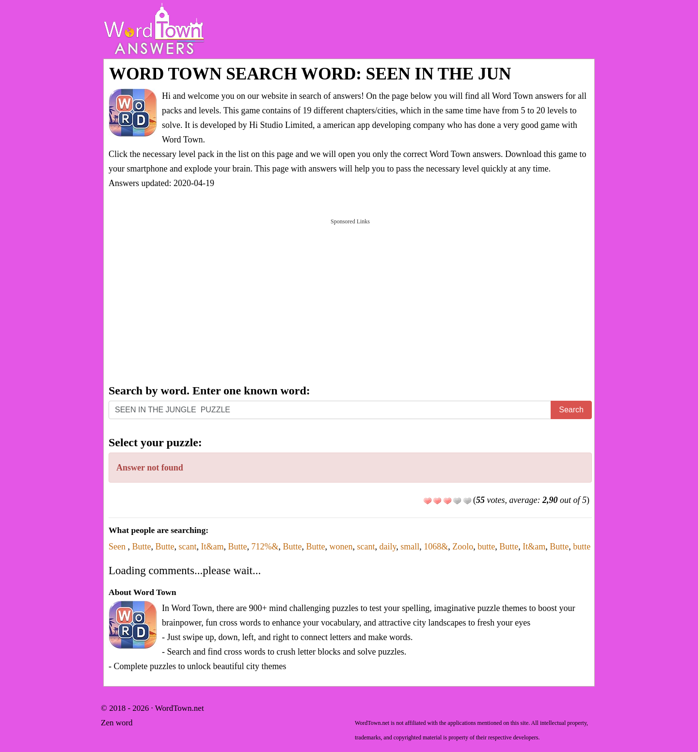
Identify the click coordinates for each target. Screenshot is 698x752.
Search (571, 410)
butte (486, 546)
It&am (212, 546)
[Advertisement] (350, 300)
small (409, 546)
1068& (436, 546)
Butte (141, 546)
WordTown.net (179, 708)
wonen (340, 546)
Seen (118, 546)
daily (387, 546)
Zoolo (462, 546)
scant (188, 546)
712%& (264, 546)
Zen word (117, 722)
